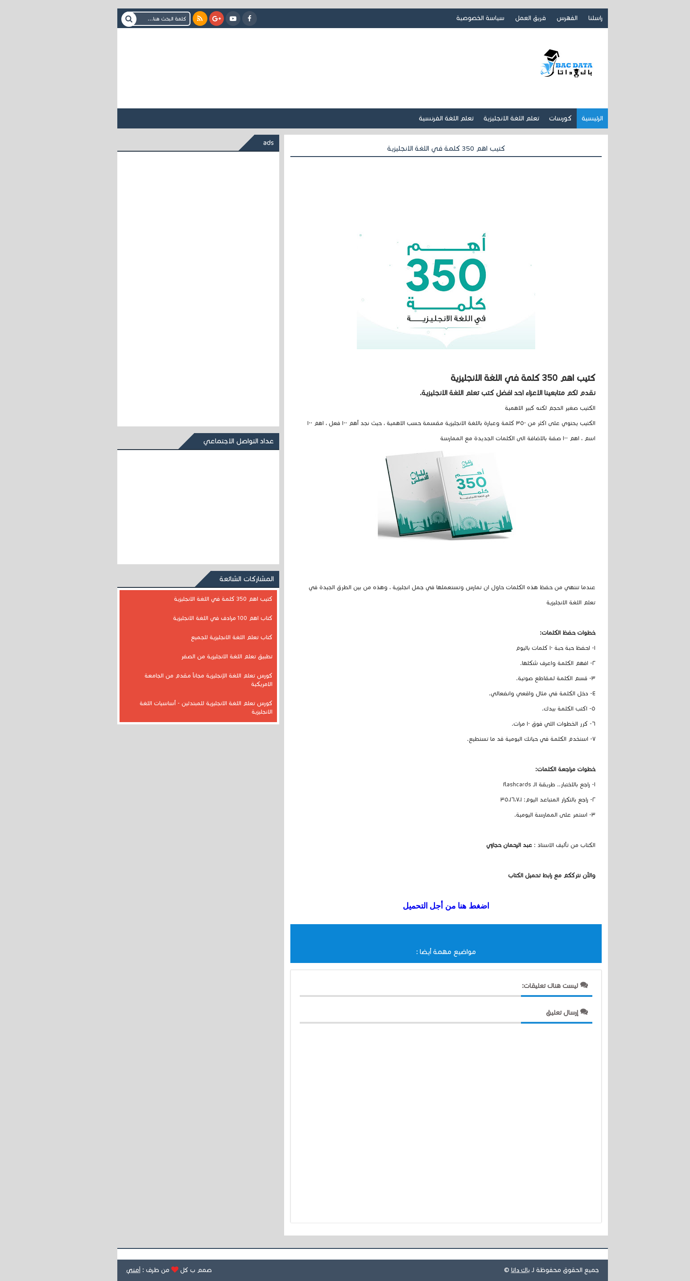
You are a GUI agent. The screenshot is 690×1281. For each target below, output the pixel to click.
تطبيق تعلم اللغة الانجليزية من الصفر (209, 656)
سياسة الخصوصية (463, 18)
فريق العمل (513, 18)
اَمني (116, 1270)
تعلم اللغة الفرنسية (428, 118)
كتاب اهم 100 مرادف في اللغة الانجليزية (205, 618)
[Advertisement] (271, 57)
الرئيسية (575, 118)
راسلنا (578, 18)
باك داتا (503, 1270)
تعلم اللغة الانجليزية (494, 118)
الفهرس (549, 18)
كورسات (543, 118)
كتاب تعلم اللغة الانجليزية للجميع (214, 637)
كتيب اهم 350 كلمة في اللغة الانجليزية (206, 599)
